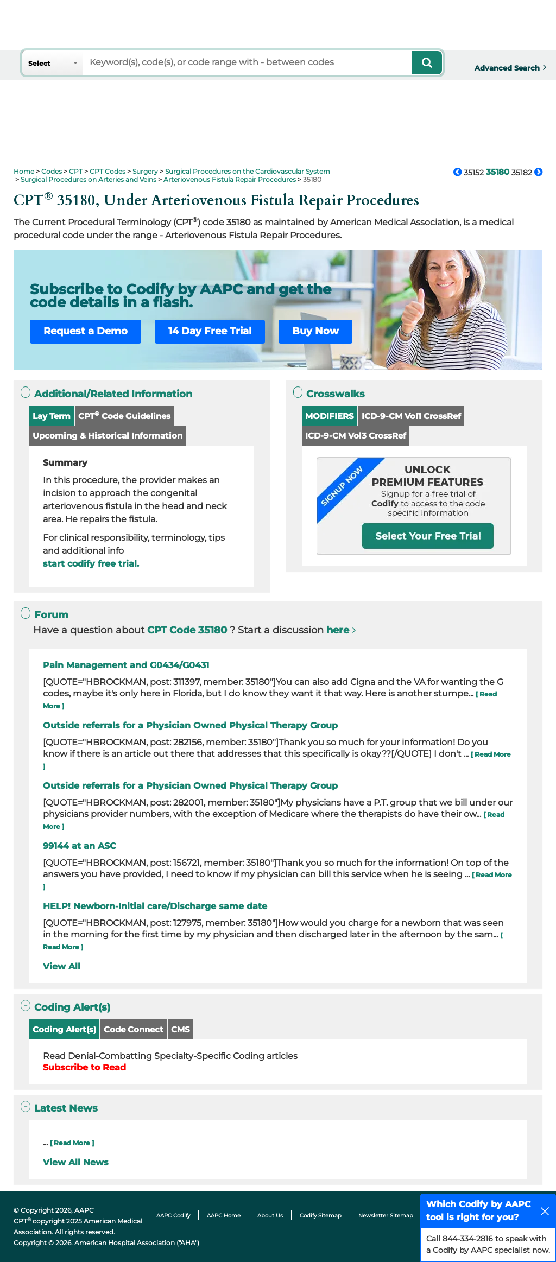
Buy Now (315, 331)
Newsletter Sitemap (385, 1215)
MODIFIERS (329, 416)
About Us (270, 1215)
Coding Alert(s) (64, 1029)
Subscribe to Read (84, 1067)
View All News (76, 1162)
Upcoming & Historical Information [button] (107, 435)
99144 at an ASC (79, 846)
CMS (180, 1029)
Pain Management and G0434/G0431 (126, 665)
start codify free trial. (91, 564)
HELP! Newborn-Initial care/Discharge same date (155, 906)
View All (61, 966)
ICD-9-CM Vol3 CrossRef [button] (355, 435)
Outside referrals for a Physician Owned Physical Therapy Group (190, 725)
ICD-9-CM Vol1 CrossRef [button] (411, 416)
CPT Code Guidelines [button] (124, 415)
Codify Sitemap (321, 1215)
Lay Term (52, 416)
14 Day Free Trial (209, 331)
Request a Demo (85, 331)
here (337, 630)
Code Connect (133, 1029)
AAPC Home (224, 1215)
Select (39, 63)
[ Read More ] (72, 1143)
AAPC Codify (173, 1215)
